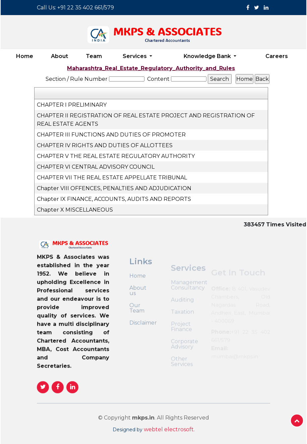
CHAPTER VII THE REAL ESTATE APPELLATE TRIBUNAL (112, 177)
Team (94, 56)
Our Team (136, 322)
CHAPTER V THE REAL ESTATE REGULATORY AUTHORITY (116, 156)
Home (24, 56)
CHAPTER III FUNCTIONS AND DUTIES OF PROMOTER (111, 134)
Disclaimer (143, 336)
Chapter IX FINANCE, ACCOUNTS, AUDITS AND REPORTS (114, 199)
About (59, 56)
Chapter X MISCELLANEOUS (75, 210)
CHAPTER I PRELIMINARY (72, 105)
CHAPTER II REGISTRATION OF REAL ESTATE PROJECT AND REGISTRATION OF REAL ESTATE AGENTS (146, 119)
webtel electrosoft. (169, 429)
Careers (276, 56)
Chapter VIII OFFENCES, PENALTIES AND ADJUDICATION (114, 188)
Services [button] (135, 56)
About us (137, 304)
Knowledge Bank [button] (208, 56)
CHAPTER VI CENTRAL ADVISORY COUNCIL (96, 167)
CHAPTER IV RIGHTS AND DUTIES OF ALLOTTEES (105, 145)
